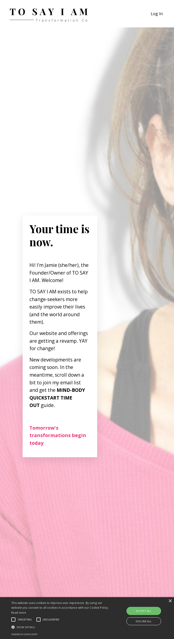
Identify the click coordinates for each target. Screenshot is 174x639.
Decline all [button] (144, 621)
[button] (60, 627)
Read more (18, 613)
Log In (157, 13)
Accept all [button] (143, 611)
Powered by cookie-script (24, 634)
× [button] (170, 601)
